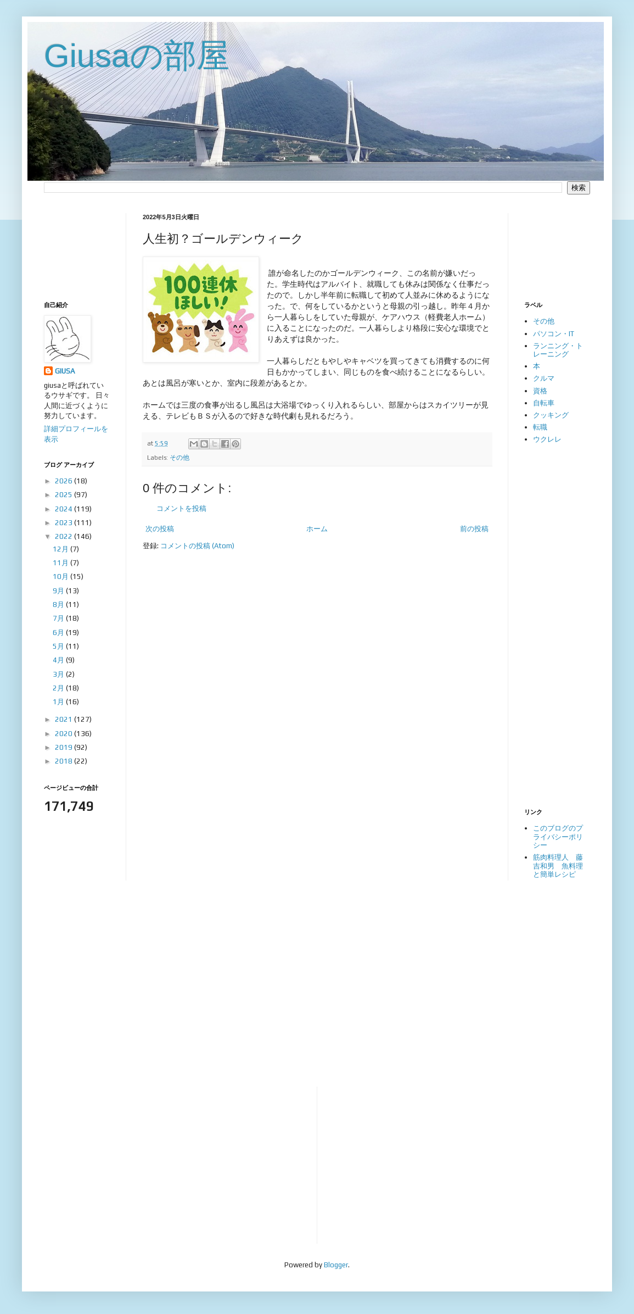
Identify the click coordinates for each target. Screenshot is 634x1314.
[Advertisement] (78, 247)
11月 (61, 563)
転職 (540, 427)
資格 (540, 391)
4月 (59, 660)
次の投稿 (159, 529)
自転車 (543, 403)
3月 (59, 674)
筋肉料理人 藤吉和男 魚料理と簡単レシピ (558, 865)
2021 (64, 719)
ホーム (317, 529)
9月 (59, 591)
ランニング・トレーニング (558, 350)
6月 (59, 632)
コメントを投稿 (181, 508)
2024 (64, 509)
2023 (64, 523)
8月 (59, 604)
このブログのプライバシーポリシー (558, 836)
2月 (59, 688)
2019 (64, 747)
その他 (179, 457)
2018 (64, 761)
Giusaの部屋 (136, 55)
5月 (59, 646)
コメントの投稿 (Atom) (197, 546)
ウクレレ (547, 439)
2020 (64, 734)
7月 (59, 618)
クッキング (551, 415)
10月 (61, 576)
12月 (61, 549)
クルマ (543, 378)
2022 (64, 536)
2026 (64, 481)
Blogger (336, 1265)
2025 (64, 495)
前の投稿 (474, 529)
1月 (59, 702)
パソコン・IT (553, 334)
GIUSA (65, 371)
